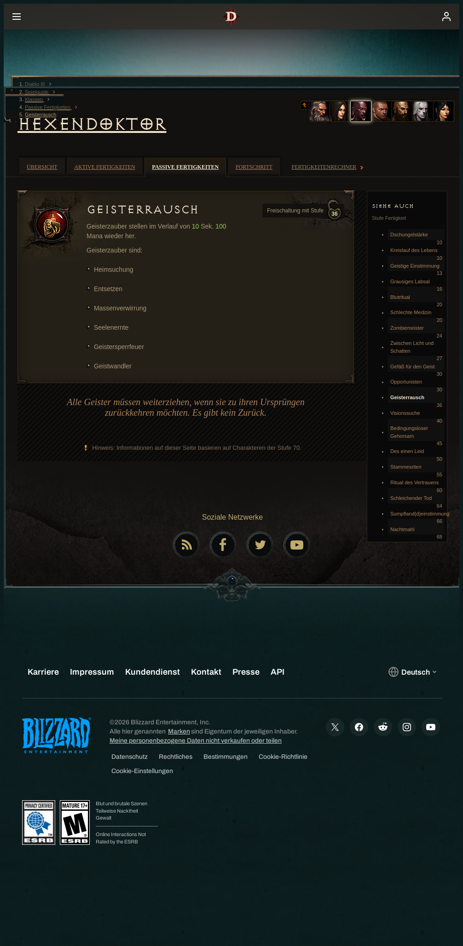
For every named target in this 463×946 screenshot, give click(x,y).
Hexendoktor (92, 124)
